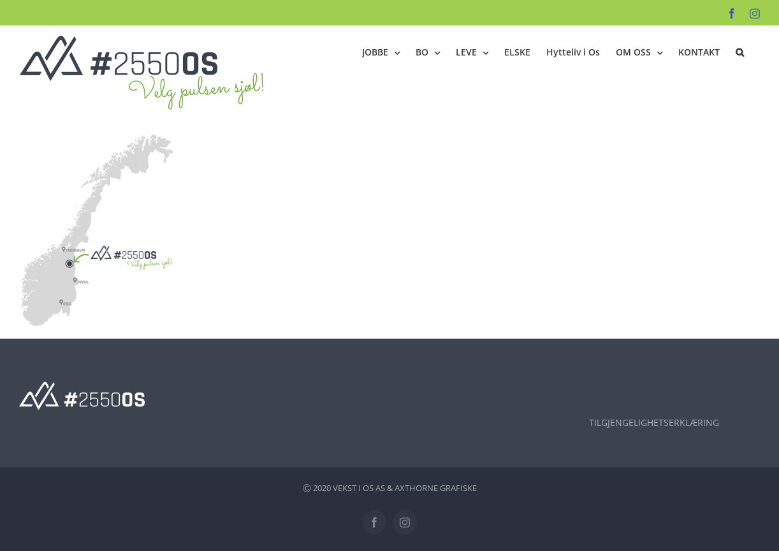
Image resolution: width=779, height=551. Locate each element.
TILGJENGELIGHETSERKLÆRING (654, 422)
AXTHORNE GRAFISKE (436, 488)
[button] (740, 52)
